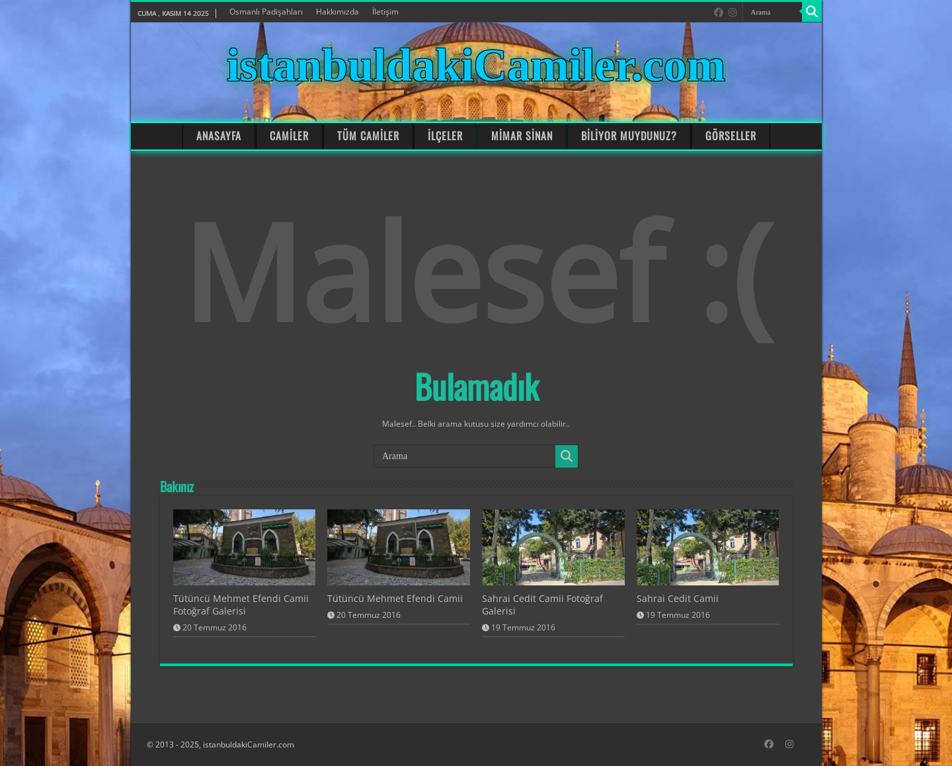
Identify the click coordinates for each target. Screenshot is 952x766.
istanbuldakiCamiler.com (476, 65)
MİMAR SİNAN (522, 136)
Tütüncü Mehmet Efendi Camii (395, 598)
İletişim (385, 11)
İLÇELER (445, 136)
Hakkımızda (337, 11)
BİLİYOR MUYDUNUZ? (629, 136)
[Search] (812, 12)
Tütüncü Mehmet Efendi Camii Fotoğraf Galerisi (241, 604)
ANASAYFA (218, 136)
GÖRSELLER (730, 136)
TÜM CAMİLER (368, 136)
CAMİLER (289, 136)
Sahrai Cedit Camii (678, 598)
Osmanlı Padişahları (266, 11)
